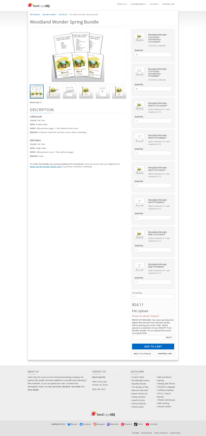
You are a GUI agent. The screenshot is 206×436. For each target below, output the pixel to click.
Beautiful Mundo (139, 383)
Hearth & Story (138, 400)
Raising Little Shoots (166, 383)
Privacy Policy (146, 433)
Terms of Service (161, 433)
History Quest (138, 407)
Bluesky (72, 424)
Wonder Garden (49, 14)
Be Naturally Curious (140, 380)
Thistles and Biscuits (166, 400)
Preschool (62, 14)
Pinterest (126, 424)
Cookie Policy (175, 433)
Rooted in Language (166, 387)
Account (154, 4)
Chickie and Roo (139, 397)
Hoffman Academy (166, 390)
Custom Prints (138, 377)
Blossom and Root (140, 390)
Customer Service (138, 4)
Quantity (139, 50)
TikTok (138, 424)
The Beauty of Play (140, 387)
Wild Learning (163, 403)
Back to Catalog (142, 353)
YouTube (151, 424)
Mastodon (113, 424)
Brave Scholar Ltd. (140, 393)
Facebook (85, 424)
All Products (35, 14)
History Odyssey (139, 403)
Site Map (135, 433)
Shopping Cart (168, 4)
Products (122, 4)
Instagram (99, 424)
